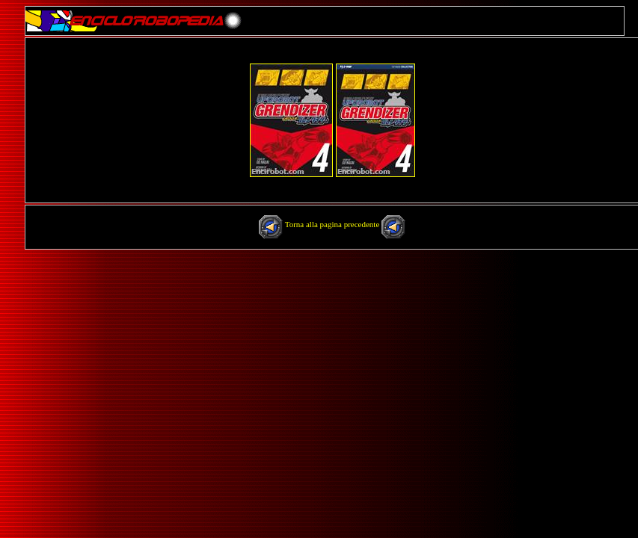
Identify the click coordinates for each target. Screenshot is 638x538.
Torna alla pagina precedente (333, 224)
